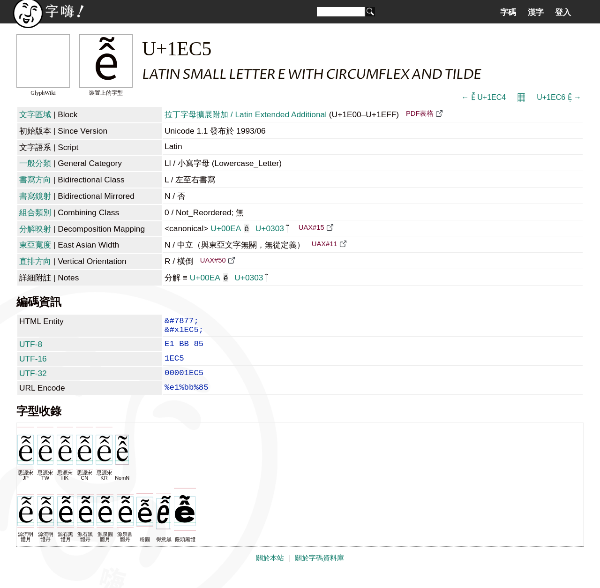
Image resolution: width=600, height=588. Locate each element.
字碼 (508, 12)
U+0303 (271, 228)
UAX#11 (325, 244)
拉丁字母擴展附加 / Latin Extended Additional (246, 114)
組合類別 (35, 212)
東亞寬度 (35, 244)
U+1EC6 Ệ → (559, 97)
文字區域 (35, 114)
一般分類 (35, 163)
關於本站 (270, 570)
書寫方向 (35, 179)
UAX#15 (311, 227)
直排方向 (35, 261)
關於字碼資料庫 (319, 570)
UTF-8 (30, 349)
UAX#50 (213, 260)
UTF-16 (33, 365)
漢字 (536, 12)
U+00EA (229, 228)
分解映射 (35, 229)
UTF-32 (33, 381)
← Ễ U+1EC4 (483, 97)
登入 (563, 12)
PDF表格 (420, 113)
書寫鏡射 (35, 196)
